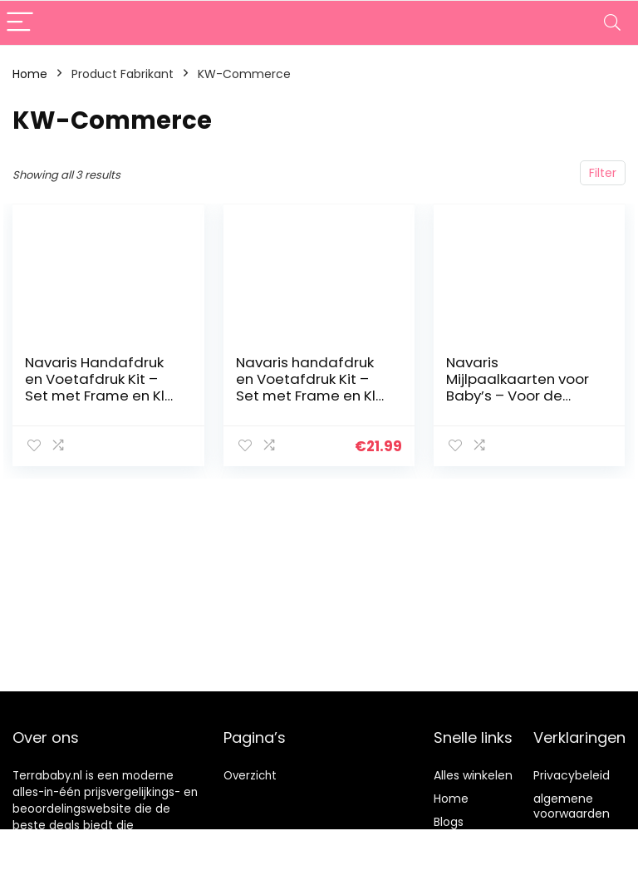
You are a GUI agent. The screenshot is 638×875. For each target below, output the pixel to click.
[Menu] (20, 23)
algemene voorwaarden (571, 806)
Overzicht (250, 776)
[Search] (612, 23)
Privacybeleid (571, 775)
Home (29, 74)
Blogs (449, 822)
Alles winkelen (473, 775)
